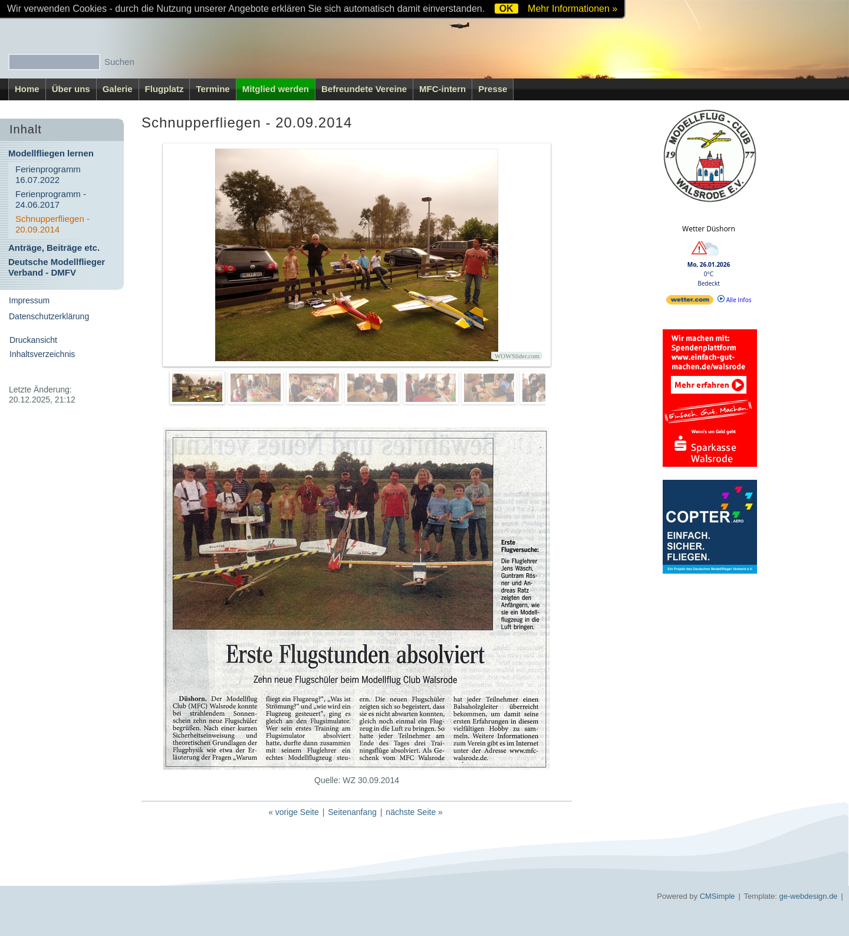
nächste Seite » (414, 812)
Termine (212, 89)
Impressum (29, 300)
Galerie (118, 89)
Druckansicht (33, 340)
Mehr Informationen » (572, 9)
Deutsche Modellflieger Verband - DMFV (56, 267)
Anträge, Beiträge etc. (54, 248)
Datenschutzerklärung (49, 316)
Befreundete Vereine (364, 89)
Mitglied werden (275, 89)
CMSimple (717, 896)
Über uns (71, 89)
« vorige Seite (293, 812)
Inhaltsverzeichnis (42, 354)
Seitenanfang (352, 812)
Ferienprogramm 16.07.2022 (48, 174)
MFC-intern (442, 89)
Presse (492, 89)
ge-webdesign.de (808, 896)
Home (27, 89)
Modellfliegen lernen (51, 153)
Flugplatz (164, 89)
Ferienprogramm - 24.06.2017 (50, 199)
